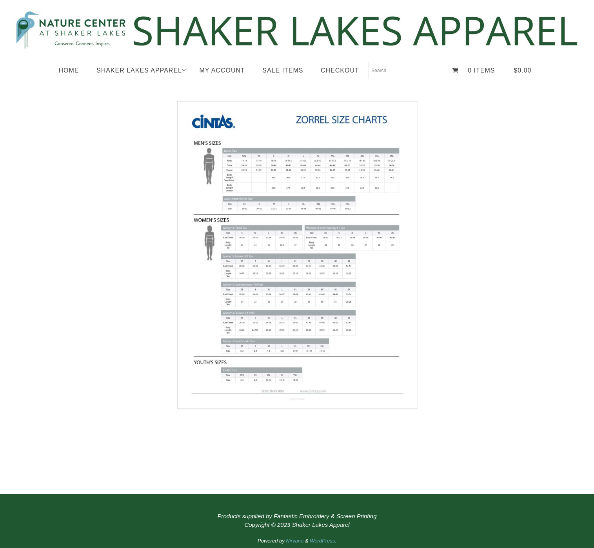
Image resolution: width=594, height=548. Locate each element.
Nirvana (294, 541)
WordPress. (323, 541)
